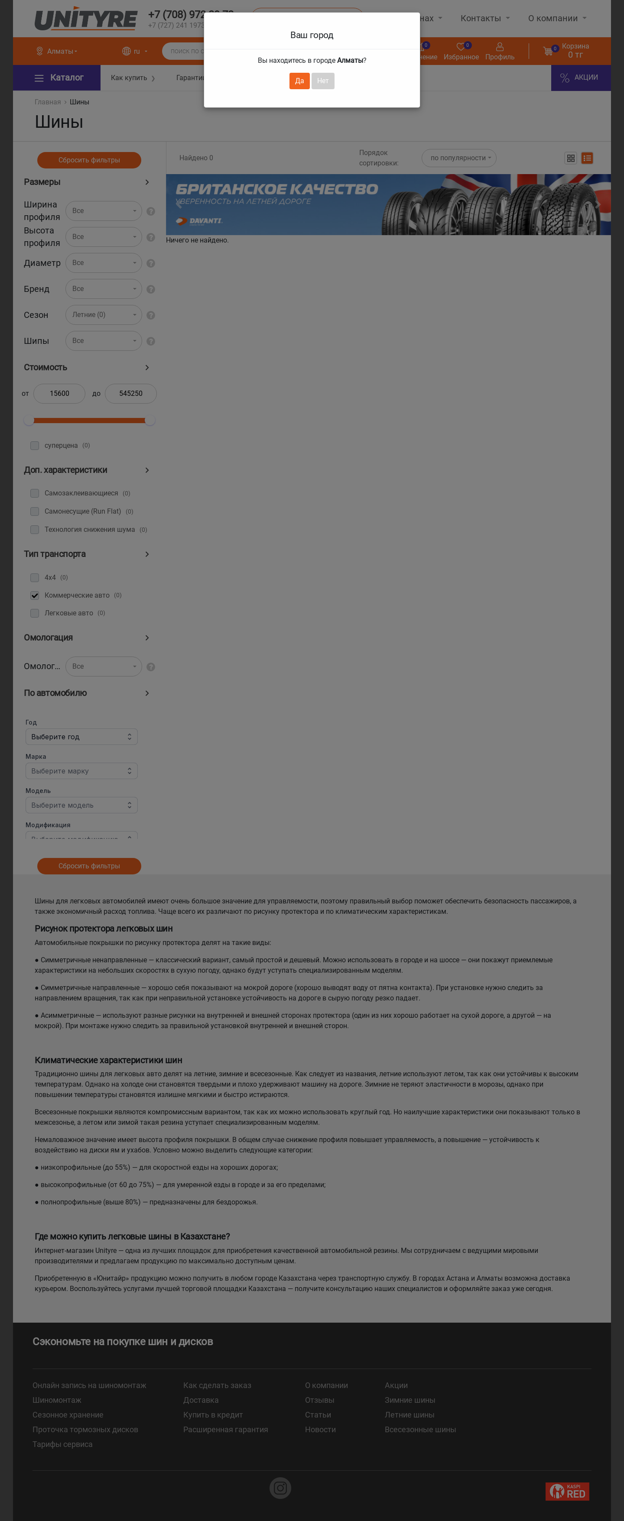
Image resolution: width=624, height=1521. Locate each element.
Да (299, 81)
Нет (323, 81)
